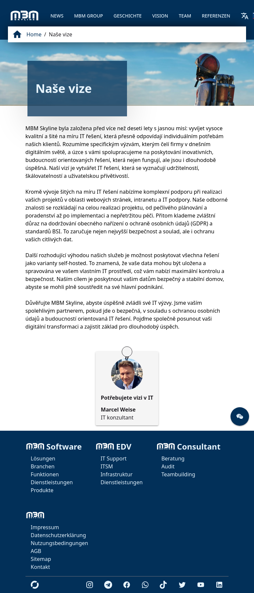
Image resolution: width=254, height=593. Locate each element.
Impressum (45, 527)
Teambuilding (178, 474)
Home (34, 34)
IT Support (114, 458)
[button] (240, 416)
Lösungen (43, 458)
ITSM (107, 466)
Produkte (42, 490)
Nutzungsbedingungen (59, 543)
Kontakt (40, 567)
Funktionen (45, 474)
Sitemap (41, 559)
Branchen (43, 466)
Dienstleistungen (52, 482)
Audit (168, 466)
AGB (36, 551)
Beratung (173, 458)
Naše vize (60, 34)
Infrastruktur (117, 474)
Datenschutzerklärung (58, 535)
